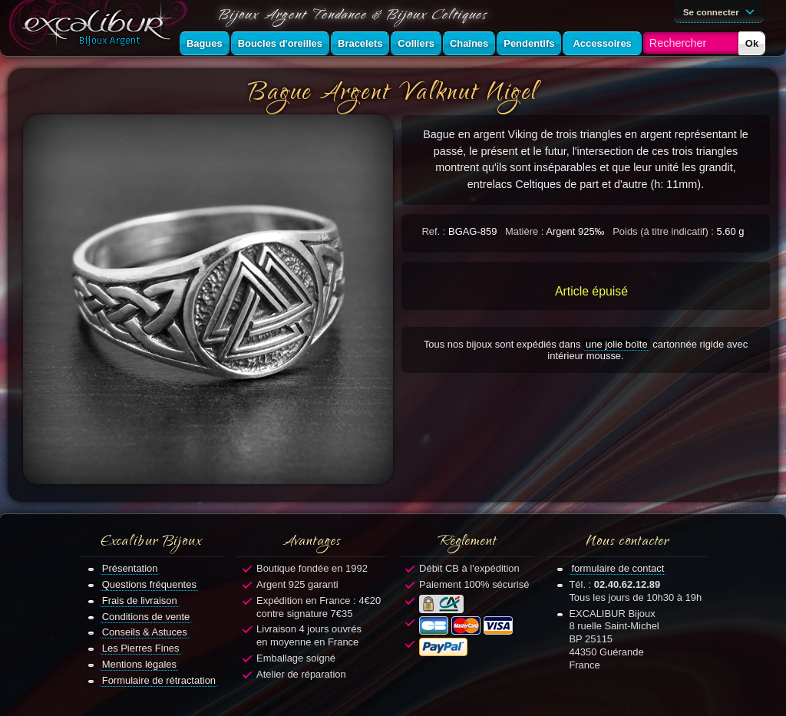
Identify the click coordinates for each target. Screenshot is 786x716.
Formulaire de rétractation (159, 680)
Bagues (205, 43)
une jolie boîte (617, 344)
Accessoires (602, 43)
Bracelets (360, 43)
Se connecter (721, 10)
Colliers (416, 43)
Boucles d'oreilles (280, 43)
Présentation (130, 568)
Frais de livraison (139, 600)
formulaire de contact (617, 568)
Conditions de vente (146, 616)
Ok (751, 43)
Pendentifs (529, 43)
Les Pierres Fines (141, 648)
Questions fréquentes (149, 584)
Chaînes (469, 43)
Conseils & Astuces (144, 632)
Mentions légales (139, 664)
